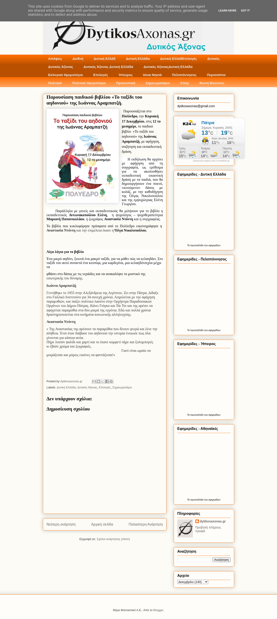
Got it (245, 10)
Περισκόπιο (216, 75)
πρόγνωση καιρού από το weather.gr (211, 161)
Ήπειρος (125, 75)
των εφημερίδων (211, 245)
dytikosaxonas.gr (213, 521)
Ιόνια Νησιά (152, 75)
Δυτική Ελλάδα (138, 58)
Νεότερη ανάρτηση (61, 524)
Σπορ (184, 83)
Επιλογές (100, 75)
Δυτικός (213, 58)
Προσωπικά (125, 83)
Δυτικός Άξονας (60, 67)
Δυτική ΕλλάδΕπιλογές (178, 58)
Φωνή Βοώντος (211, 83)
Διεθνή (77, 58)
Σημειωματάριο (158, 83)
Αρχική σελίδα (102, 524)
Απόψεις (55, 58)
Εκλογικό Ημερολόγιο (65, 75)
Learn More (227, 10)
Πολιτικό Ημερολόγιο (89, 83)
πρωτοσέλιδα (196, 245)
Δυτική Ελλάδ (104, 58)
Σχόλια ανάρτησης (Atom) (113, 539)
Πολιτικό (55, 83)
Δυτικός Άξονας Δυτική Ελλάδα (108, 67)
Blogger (158, 610)
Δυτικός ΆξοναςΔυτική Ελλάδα (168, 67)
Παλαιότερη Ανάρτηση (146, 524)
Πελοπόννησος (184, 75)
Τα (188, 245)
